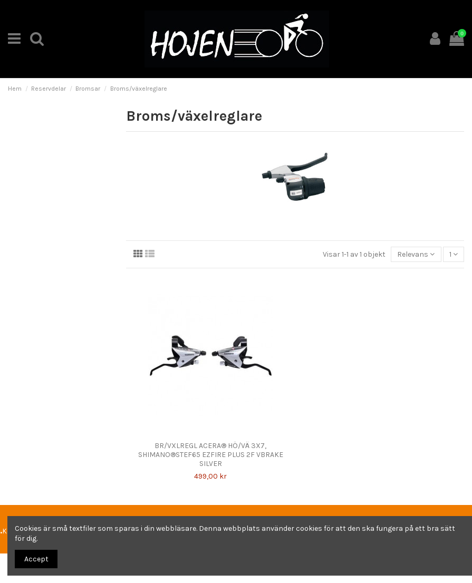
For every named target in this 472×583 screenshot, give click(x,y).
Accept (36, 559)
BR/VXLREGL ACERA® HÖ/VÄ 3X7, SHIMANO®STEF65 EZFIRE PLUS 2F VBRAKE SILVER (210, 454)
